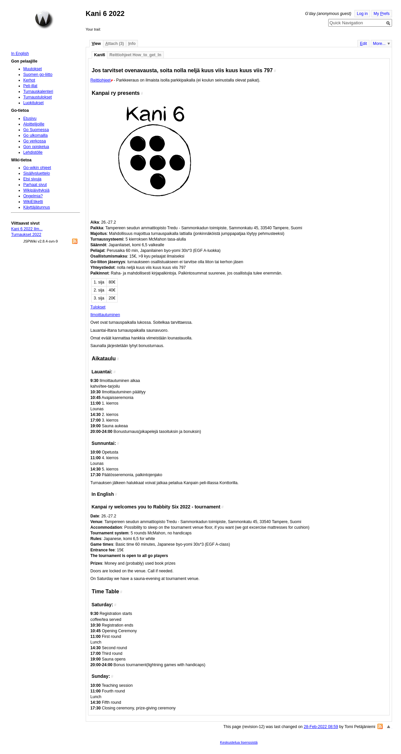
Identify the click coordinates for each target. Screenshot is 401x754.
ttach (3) (114, 43)
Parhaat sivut (35, 184)
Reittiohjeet (100, 80)
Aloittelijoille (34, 124)
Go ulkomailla (35, 135)
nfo (132, 43)
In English (20, 53)
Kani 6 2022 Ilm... (27, 229)
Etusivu (30, 118)
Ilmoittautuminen (105, 314)
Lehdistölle (33, 152)
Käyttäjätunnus (36, 207)
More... (379, 43)
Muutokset (32, 69)
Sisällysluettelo (36, 173)
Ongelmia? (33, 196)
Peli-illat (30, 86)
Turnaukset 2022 (26, 234)
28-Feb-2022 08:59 (321, 726)
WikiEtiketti (33, 201)
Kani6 (99, 55)
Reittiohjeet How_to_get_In (135, 55)
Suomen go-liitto (37, 74)
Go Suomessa (36, 129)
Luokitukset (33, 102)
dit (363, 43)
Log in (362, 13)
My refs (382, 13)
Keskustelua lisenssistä (238, 742)
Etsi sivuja (32, 179)
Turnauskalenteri (38, 91)
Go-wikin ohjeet (37, 167)
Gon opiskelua (36, 146)
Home (44, 19)
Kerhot (29, 80)
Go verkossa (34, 141)
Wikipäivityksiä (36, 190)
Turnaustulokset (37, 97)
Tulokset (98, 307)
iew (96, 43)
